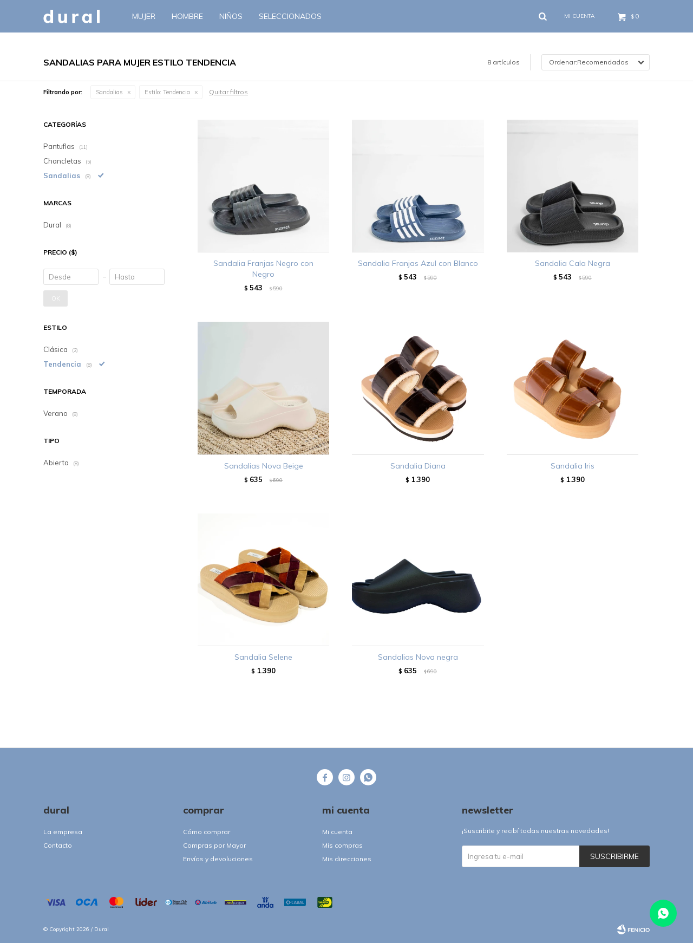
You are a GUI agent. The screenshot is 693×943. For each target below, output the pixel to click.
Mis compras (342, 845)
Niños (231, 16)
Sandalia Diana (418, 466)
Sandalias (109, 92)
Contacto (57, 845)
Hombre (187, 16)
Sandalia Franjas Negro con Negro (263, 268)
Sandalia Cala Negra (572, 263)
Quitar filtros (228, 92)
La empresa (62, 832)
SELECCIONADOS (290, 16)
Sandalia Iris (572, 466)
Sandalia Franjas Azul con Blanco (418, 263)
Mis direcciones (346, 859)
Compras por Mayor (214, 845)
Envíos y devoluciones (218, 859)
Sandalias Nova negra (418, 657)
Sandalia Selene (263, 657)
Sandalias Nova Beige (263, 466)
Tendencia (167, 92)
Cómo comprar (206, 832)
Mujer (143, 16)
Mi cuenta (337, 832)
